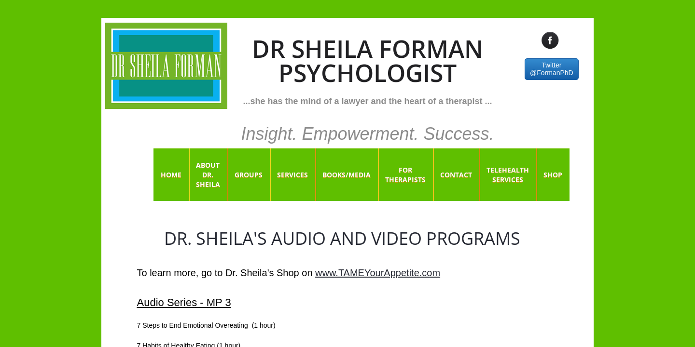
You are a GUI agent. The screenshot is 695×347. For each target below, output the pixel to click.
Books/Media (346, 174)
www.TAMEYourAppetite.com (377, 272)
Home (171, 174)
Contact (456, 174)
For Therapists (405, 174)
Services (292, 174)
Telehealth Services (507, 174)
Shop (552, 174)
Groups (249, 174)
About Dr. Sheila (208, 174)
